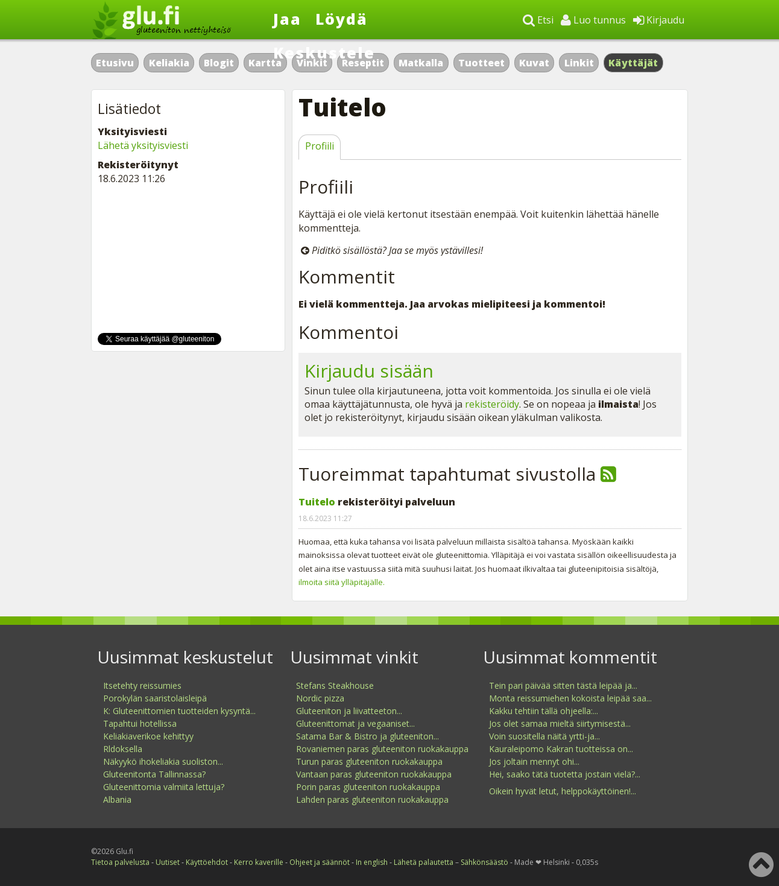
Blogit (219, 62)
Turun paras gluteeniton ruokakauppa (369, 761)
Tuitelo (316, 501)
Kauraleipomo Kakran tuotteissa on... (561, 749)
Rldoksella (122, 749)
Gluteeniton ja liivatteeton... (349, 711)
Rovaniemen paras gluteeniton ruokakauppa (382, 749)
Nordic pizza (320, 698)
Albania (117, 799)
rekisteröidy (492, 404)
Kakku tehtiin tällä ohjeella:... (543, 711)
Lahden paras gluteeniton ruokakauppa (372, 799)
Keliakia (169, 62)
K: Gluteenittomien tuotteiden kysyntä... (179, 711)
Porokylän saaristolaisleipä (155, 698)
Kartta (265, 62)
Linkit (579, 62)
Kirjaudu (658, 20)
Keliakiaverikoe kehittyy (148, 736)
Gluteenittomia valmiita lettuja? (163, 787)
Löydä (341, 18)
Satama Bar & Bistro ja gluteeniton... (367, 736)
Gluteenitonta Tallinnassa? (154, 774)
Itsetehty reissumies (142, 685)
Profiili (319, 146)
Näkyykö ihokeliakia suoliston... (163, 761)
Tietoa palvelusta (120, 862)
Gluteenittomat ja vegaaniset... (355, 723)
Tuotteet (481, 62)
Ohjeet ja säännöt (319, 862)
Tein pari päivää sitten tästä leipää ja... (563, 685)
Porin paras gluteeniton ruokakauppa (368, 787)
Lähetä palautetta (423, 862)
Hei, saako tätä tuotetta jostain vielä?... (564, 774)
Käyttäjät (633, 62)
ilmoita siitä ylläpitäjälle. (341, 582)
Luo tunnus (593, 20)
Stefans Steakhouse (335, 685)
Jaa (287, 18)
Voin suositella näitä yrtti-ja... (544, 736)
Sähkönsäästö (484, 862)
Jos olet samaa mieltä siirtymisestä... (560, 723)
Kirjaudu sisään (369, 370)
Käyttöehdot (207, 862)
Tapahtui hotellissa (140, 723)
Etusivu (115, 62)
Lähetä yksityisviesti (143, 145)
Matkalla (421, 62)
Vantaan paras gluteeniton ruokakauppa (374, 774)
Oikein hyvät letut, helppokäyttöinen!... (562, 791)
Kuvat (534, 62)
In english (372, 862)
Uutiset (168, 862)
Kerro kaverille (258, 862)
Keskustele (324, 52)
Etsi (538, 20)
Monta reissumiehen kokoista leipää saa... (570, 698)
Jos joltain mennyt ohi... (534, 761)
